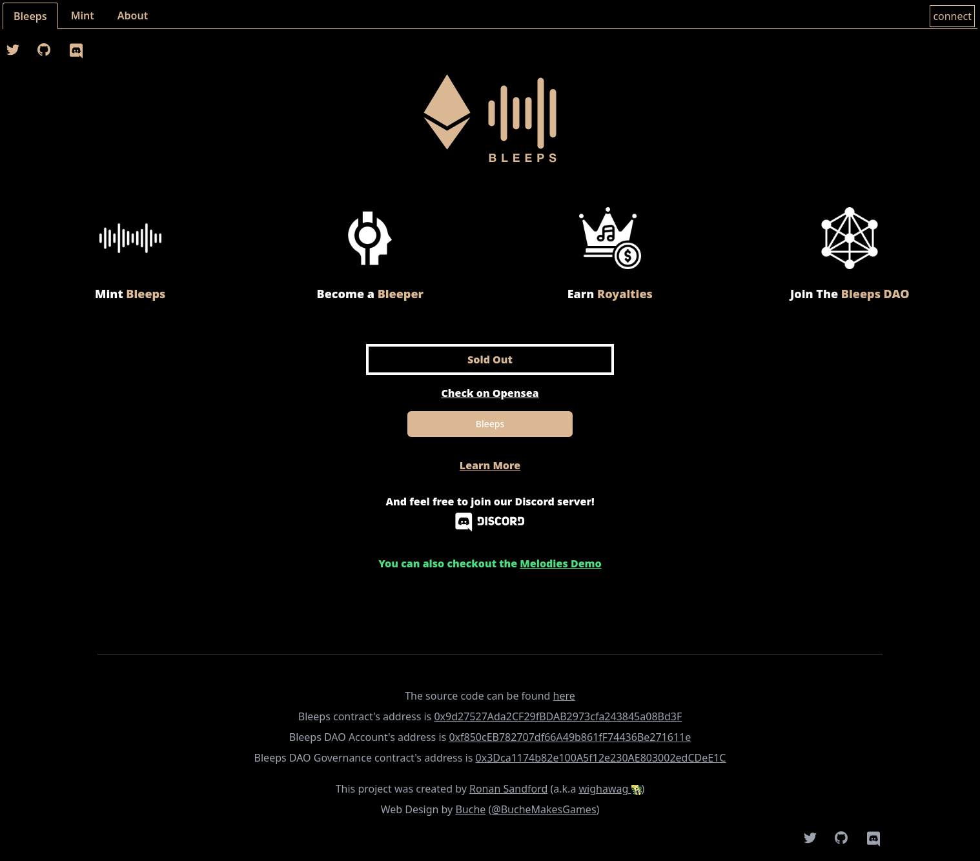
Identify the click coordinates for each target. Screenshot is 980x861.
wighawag (610, 789)
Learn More (490, 465)
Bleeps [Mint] (490, 424)
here (564, 696)
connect (952, 16)
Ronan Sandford (508, 789)
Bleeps (30, 16)
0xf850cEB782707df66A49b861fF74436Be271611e (570, 737)
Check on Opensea (489, 393)
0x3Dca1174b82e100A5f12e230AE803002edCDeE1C (601, 758)
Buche (470, 809)
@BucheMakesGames (543, 809)
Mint (82, 15)
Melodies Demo (560, 563)
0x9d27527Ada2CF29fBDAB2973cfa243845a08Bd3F (558, 716)
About (132, 15)
